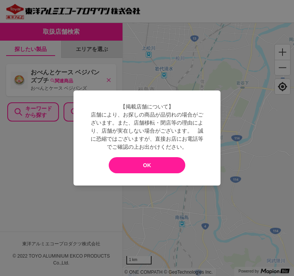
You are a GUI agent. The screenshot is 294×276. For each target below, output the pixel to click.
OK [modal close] (147, 165)
